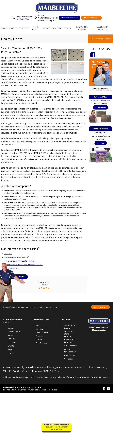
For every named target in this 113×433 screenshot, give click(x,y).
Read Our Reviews (100, 88)
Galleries (57, 28)
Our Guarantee (70, 386)
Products (39, 376)
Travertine (12, 393)
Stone (10, 375)
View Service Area (100, 347)
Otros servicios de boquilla (100, 39)
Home (3, 28)
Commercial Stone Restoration (69, 374)
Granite (47, 28)
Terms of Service (19, 430)
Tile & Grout (35, 28)
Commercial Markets (82, 28)
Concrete (23, 28)
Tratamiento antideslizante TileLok (19, 261)
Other (68, 28)
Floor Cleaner (69, 395)
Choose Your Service (69, 18)
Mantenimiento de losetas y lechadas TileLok (23, 264)
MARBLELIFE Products (102, 28)
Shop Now (101, 143)
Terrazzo (11, 379)
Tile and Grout (14, 372)
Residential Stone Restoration (71, 381)
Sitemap (6, 430)
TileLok (8, 253)
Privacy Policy (33, 430)
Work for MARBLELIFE (70, 390)
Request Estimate (91, 18)
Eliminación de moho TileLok (16, 257)
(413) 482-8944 (23, 19)
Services (39, 369)
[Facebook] (92, 54)
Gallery (39, 380)
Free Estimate (41, 383)
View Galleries (100, 107)
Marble (12, 28)
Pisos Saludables (11, 268)
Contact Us (68, 399)
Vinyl (10, 389)
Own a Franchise (43, 373)
